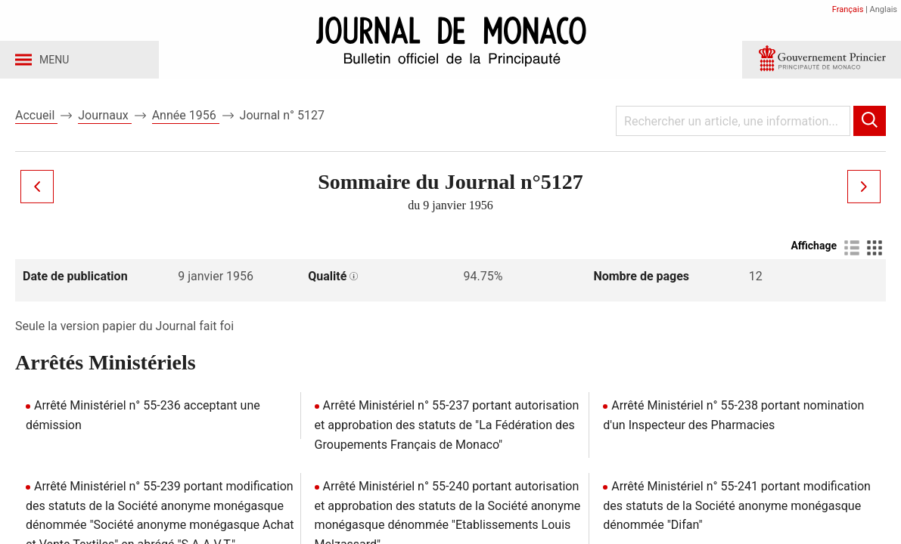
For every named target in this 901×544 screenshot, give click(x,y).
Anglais (883, 9)
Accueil (36, 120)
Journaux (104, 120)
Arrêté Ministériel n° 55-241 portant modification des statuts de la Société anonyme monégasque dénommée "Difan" (737, 510)
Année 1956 (185, 120)
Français (848, 9)
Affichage (814, 250)
